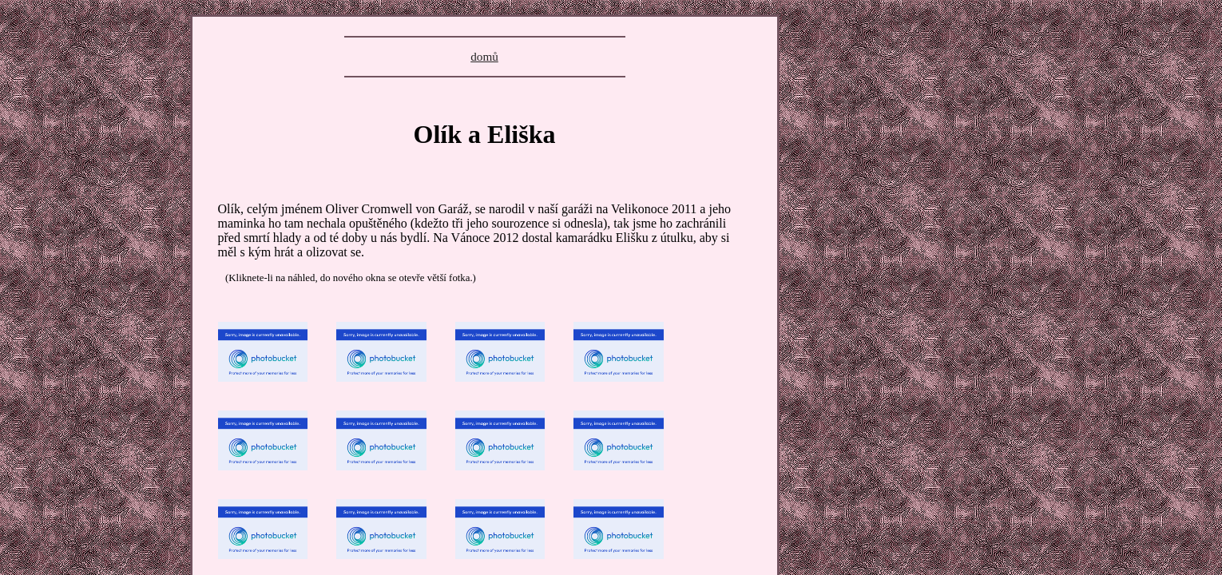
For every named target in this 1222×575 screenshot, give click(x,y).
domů (484, 56)
